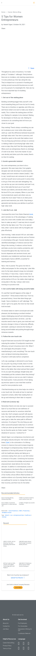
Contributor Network (24, 633)
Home (3, 12)
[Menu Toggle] (1, 3)
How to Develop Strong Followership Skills (9, 498)
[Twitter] (29, 643)
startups (4, 517)
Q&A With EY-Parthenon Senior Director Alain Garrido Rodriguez (25, 565)
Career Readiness (13, 510)
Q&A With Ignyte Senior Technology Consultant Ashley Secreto (25, 543)
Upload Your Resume (18, 577)
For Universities (22, 626)
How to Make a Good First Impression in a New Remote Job (9, 504)
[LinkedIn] (24, 643)
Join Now (18, 587)
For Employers (22, 623)
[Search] (34, 3)
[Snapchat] (29, 648)
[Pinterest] (24, 648)
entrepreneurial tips (19, 515)
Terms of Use (7, 648)
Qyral (7, 442)
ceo (11, 515)
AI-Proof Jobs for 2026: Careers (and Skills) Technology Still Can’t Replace (9, 565)
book (31, 214)
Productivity (26, 510)
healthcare (28, 515)
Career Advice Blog (14, 12)
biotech (7, 515)
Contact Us (6, 626)
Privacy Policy (7, 645)
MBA (20, 510)
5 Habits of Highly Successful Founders (27, 503)
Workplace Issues (6, 512)
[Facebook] (20, 643)
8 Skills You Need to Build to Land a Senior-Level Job (27, 498)
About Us (5, 623)
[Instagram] (20, 648)
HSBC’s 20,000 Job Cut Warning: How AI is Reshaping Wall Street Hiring (9, 544)
